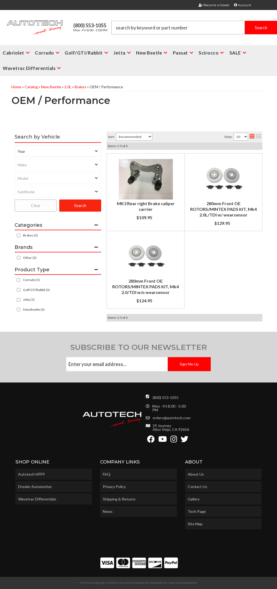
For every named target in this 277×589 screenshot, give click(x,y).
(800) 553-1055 (166, 397)
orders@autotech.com (171, 418)
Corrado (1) (31, 280)
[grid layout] (252, 137)
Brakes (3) (30, 235)
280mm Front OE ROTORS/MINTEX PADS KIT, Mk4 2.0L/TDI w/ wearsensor (223, 209)
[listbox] (58, 151)
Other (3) (30, 258)
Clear (36, 205)
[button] (194, 27)
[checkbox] (18, 257)
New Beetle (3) (34, 309)
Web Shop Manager (183, 582)
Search (80, 205)
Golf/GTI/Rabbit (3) (36, 290)
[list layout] (258, 137)
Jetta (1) (29, 299)
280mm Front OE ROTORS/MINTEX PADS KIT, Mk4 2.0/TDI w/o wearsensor (145, 286)
